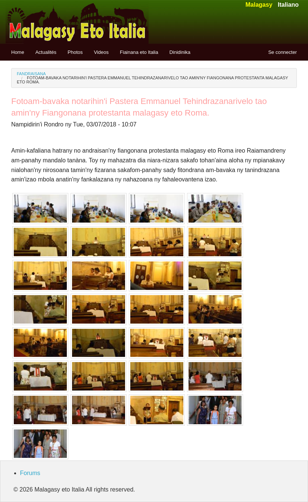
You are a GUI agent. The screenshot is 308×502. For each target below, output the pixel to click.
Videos (101, 52)
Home (17, 52)
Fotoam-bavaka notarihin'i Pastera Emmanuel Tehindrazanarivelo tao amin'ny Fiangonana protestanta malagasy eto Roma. (152, 80)
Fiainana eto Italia (139, 52)
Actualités (45, 52)
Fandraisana (31, 73)
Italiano (288, 4)
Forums (30, 473)
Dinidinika (179, 52)
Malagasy (258, 4)
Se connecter (282, 52)
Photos (75, 52)
